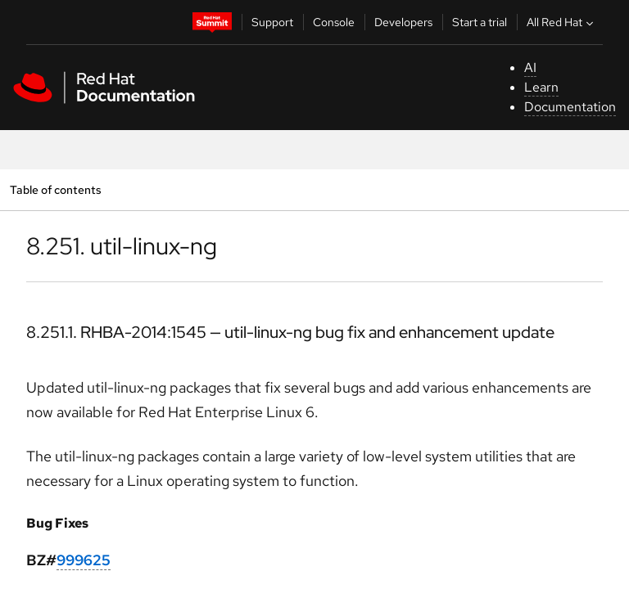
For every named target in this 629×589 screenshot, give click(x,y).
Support (272, 22)
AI (530, 67)
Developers (403, 22)
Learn (541, 87)
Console (334, 22)
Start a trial (479, 22)
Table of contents (55, 189)
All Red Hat (562, 22)
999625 (84, 560)
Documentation (570, 106)
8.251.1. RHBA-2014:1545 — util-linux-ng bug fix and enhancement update (290, 332)
